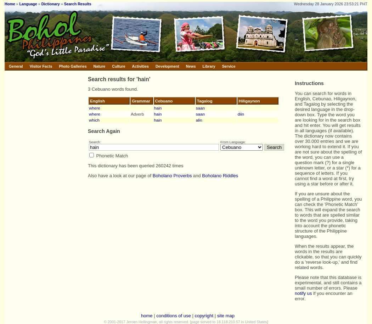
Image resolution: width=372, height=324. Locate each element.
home (147, 315)
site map (226, 315)
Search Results (77, 4)
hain (158, 108)
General (16, 66)
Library (209, 66)
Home (10, 4)
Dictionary (50, 4)
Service (229, 66)
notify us (303, 293)
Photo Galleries (72, 66)
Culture (118, 66)
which (94, 120)
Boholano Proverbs (172, 175)
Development (167, 66)
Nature (100, 66)
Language (28, 4)
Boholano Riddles (220, 175)
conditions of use (173, 315)
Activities (140, 66)
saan (200, 108)
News (191, 66)
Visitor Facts (41, 66)
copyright (204, 315)
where (94, 108)
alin (199, 120)
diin (241, 114)
